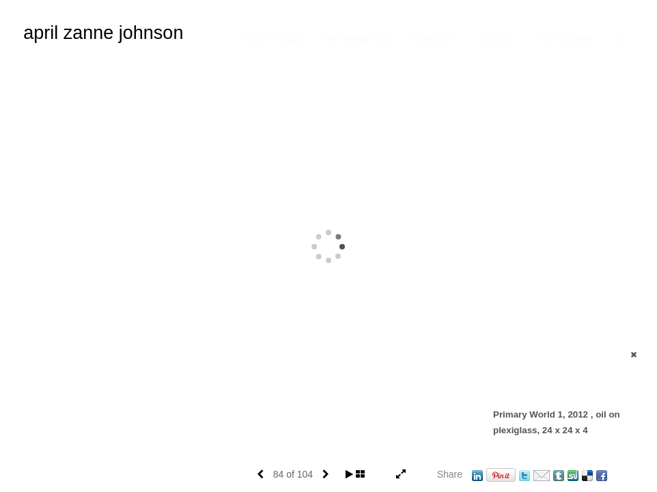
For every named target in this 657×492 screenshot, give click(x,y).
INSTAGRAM (565, 38)
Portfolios (273, 38)
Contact (434, 38)
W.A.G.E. (496, 38)
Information (357, 38)
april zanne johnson (103, 33)
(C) (619, 38)
